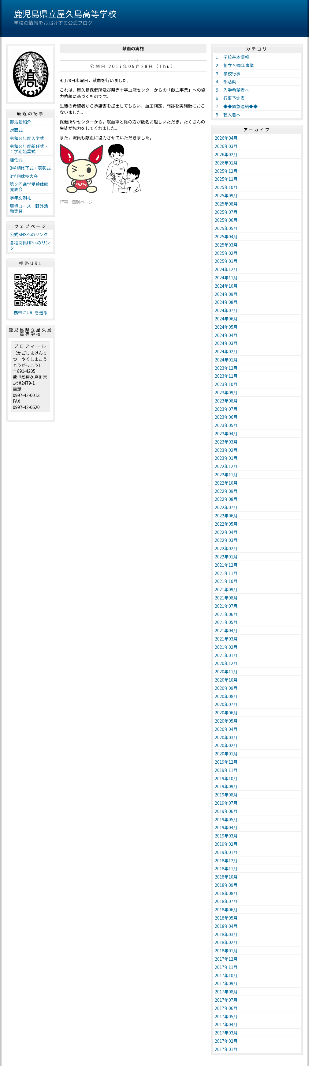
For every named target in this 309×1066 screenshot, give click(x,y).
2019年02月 (226, 844)
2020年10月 (226, 680)
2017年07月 (226, 1000)
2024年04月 (226, 335)
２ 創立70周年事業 (234, 65)
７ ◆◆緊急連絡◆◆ (236, 106)
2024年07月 (226, 310)
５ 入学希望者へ (232, 90)
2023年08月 (226, 401)
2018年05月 (226, 918)
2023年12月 (226, 368)
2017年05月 (226, 1016)
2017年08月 (226, 992)
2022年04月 (226, 532)
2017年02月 (226, 1041)
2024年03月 (226, 343)
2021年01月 (226, 655)
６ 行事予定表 (230, 98)
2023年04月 (226, 433)
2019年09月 (226, 786)
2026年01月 (226, 163)
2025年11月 (226, 179)
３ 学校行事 (227, 73)
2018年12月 (226, 860)
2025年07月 (226, 212)
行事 (64, 202)
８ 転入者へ (227, 115)
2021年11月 (226, 573)
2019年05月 (226, 819)
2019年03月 (226, 836)
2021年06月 (226, 614)
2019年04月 (226, 827)
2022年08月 (226, 499)
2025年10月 (226, 187)
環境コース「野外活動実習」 (29, 208)
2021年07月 (226, 606)
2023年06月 (226, 417)
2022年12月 (226, 466)
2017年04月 (226, 1024)
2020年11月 (226, 671)
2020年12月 (226, 663)
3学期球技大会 (24, 176)
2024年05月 (226, 327)
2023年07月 (226, 409)
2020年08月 (226, 696)
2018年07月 (226, 901)
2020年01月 (226, 753)
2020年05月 (226, 721)
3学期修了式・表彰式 (30, 168)
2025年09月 (226, 195)
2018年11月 (226, 868)
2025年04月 (226, 236)
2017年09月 (226, 983)
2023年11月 (226, 376)
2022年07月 (226, 507)
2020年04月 (226, 729)
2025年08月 (226, 204)
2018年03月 (226, 934)
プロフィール (30, 346)
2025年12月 (226, 171)
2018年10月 (226, 877)
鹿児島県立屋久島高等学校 (65, 13)
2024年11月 (226, 277)
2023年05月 (226, 425)
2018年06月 (226, 909)
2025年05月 (226, 228)
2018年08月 (226, 893)
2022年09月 (226, 491)
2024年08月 (226, 302)
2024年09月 (226, 294)
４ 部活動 (225, 81)
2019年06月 (226, 811)
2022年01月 (226, 557)
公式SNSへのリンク (29, 234)
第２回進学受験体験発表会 (29, 186)
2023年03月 (226, 442)
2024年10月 (226, 286)
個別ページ (82, 202)
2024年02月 (226, 351)
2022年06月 (226, 515)
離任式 (16, 160)
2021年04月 (226, 630)
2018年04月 (226, 926)
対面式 (16, 130)
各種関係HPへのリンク (30, 245)
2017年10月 (226, 975)
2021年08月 (226, 598)
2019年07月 (226, 803)
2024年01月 (226, 360)
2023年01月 (226, 458)
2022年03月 (226, 540)
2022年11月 (226, 474)
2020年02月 (226, 745)
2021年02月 (226, 647)
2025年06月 (226, 220)
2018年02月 (226, 942)
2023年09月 (226, 392)
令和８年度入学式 (27, 138)
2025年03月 (226, 245)
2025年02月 (226, 253)
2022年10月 (226, 483)
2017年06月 (226, 1008)
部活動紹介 (20, 122)
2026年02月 (226, 154)
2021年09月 (226, 589)
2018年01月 (226, 950)
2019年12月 (226, 762)
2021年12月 (226, 565)
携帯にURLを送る (31, 313)
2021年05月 (226, 622)
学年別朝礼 (20, 198)
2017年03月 (226, 1033)
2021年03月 (226, 639)
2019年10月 (226, 778)
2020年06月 (226, 712)
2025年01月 (226, 261)
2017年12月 (226, 959)
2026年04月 (226, 138)
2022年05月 (226, 524)
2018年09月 (226, 885)
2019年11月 (226, 770)
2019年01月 (226, 852)
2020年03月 (226, 737)
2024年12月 (226, 269)
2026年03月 (226, 146)
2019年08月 (226, 795)
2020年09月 (226, 688)
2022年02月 (226, 548)
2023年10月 (226, 384)
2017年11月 (226, 967)
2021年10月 (226, 581)
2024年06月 (226, 319)
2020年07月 (226, 704)
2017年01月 (226, 1049)
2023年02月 (226, 450)
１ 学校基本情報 (232, 57)
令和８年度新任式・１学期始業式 (29, 148)
